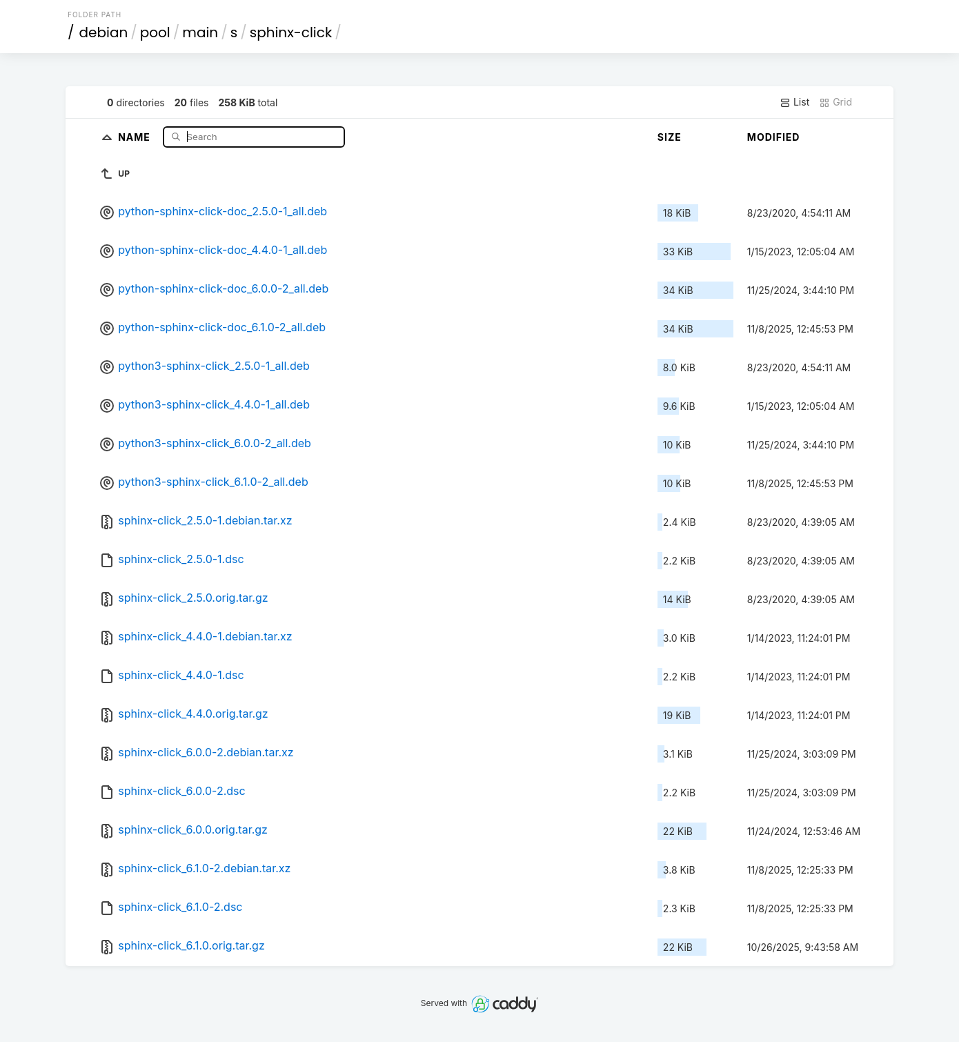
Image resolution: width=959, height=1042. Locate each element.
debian (103, 32)
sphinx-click (291, 32)
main (200, 32)
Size (670, 137)
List (794, 102)
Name (135, 136)
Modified (773, 137)
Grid (835, 102)
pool (155, 32)
